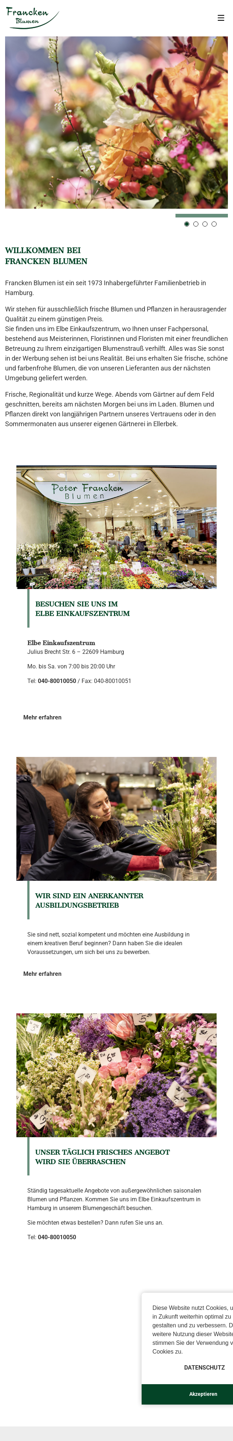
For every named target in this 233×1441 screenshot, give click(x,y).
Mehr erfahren (42, 717)
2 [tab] (195, 224)
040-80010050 (57, 681)
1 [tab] (186, 224)
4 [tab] (214, 224)
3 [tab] (205, 224)
